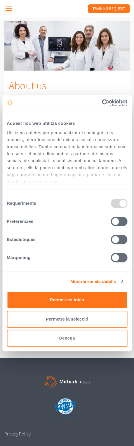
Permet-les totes (67, 299)
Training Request (109, 8)
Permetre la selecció (67, 318)
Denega (67, 337)
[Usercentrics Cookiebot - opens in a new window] (101, 103)
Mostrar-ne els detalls (93, 281)
